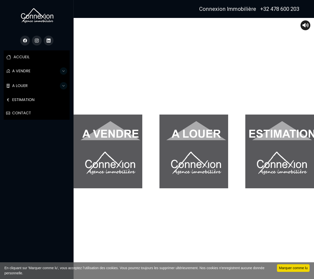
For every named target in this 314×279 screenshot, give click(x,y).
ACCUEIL (17, 57)
